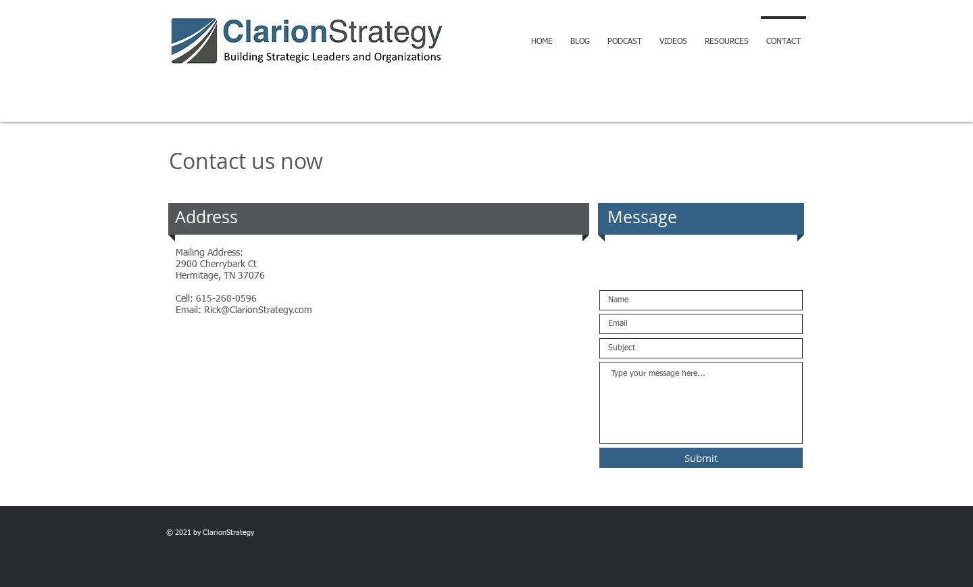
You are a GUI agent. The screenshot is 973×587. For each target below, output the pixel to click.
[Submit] (701, 458)
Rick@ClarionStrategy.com (258, 310)
